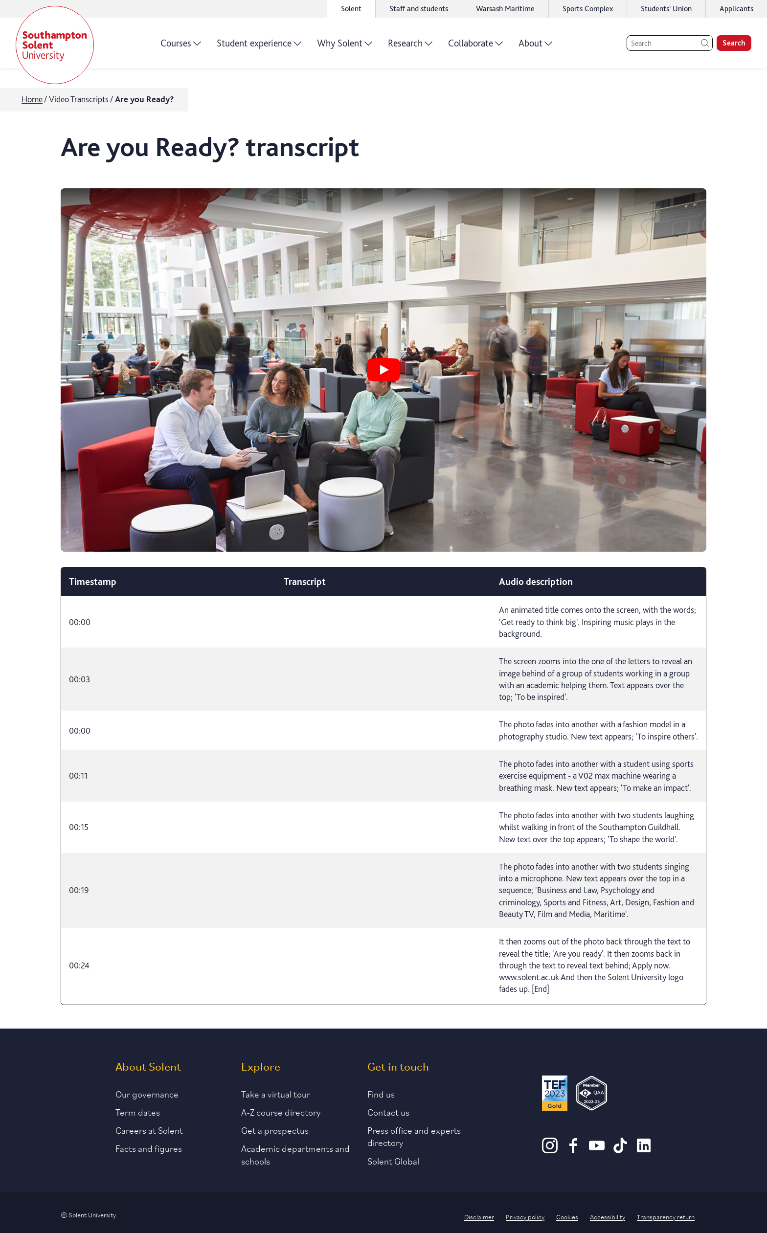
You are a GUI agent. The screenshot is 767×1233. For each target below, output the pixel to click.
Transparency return (666, 1216)
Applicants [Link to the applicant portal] (736, 8)
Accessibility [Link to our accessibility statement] (607, 1216)
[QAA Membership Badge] (591, 1095)
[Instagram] (550, 1150)
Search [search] (733, 42)
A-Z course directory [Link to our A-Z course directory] (281, 1111)
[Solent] (55, 45)
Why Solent (344, 46)
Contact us (388, 1111)
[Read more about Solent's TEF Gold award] (554, 1095)
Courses (180, 46)
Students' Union (666, 8)
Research (410, 46)
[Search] (670, 43)
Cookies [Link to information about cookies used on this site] (567, 1216)
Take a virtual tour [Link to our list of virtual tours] (275, 1093)
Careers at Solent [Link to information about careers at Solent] (149, 1129)
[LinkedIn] (644, 1150)
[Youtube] (597, 1150)
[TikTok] (620, 1150)
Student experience (259, 46)
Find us (381, 1093)
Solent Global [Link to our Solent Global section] (393, 1160)
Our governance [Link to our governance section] (147, 1093)
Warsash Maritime (505, 8)
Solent (351, 8)
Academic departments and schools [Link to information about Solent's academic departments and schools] (295, 1154)
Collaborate (475, 46)
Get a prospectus (275, 1129)
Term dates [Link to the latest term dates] (137, 1111)
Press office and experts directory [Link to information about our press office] (414, 1135)
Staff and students (418, 8)
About (535, 46)
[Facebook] (573, 1150)
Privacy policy (525, 1216)
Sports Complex (588, 8)
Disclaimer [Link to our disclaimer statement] (479, 1216)
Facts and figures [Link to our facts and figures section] (148, 1148)
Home (32, 99)
